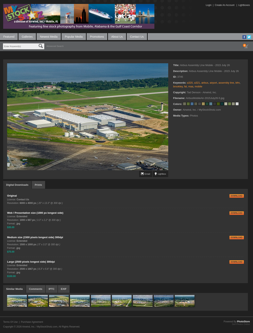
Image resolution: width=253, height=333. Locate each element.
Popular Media (74, 36)
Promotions (97, 36)
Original (12, 195)
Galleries (27, 36)
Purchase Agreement (32, 322)
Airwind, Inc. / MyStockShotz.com (39, 326)
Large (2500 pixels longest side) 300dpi (31, 261)
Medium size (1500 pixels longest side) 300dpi (35, 237)
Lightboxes (244, 5)
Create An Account (224, 5)
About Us (117, 36)
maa (190, 86)
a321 (197, 82)
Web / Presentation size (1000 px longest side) (35, 212)
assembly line (226, 82)
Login (208, 5)
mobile (198, 86)
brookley (178, 86)
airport (213, 82)
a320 (190, 82)
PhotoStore (243, 321)
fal (185, 86)
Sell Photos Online (241, 324)
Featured (8, 36)
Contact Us (137, 36)
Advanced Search (55, 46)
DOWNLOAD (237, 196)
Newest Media (49, 36)
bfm (237, 82)
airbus (204, 82)
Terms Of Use (10, 322)
